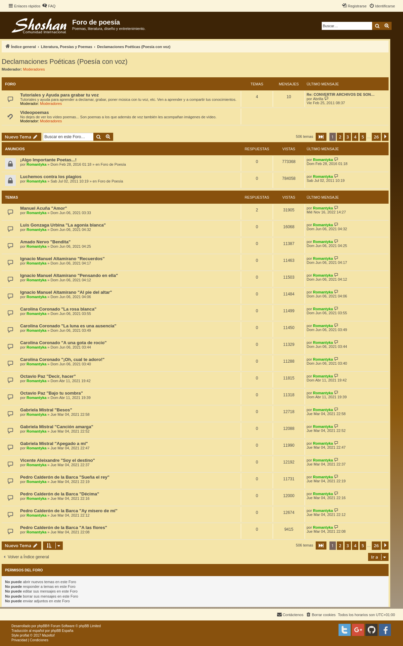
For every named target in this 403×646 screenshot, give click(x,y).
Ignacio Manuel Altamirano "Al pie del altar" (66, 292)
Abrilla (318, 99)
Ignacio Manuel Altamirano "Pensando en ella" (69, 275)
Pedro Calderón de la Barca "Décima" (59, 493)
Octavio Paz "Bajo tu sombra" (51, 393)
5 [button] (363, 137)
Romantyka (36, 164)
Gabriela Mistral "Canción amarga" (56, 426)
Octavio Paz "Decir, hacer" (48, 376)
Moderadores (34, 69)
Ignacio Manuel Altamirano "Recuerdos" (62, 258)
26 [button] (376, 137)
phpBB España (62, 631)
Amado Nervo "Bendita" (45, 241)
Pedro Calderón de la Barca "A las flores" (63, 527)
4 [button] (355, 137)
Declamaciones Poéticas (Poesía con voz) (65, 61)
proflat (24, 635)
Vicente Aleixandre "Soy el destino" (57, 460)
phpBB (42, 626)
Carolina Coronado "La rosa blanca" (58, 309)
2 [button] (340, 137)
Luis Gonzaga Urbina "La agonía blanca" (63, 225)
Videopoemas (34, 112)
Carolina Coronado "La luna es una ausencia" (68, 325)
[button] (321, 137)
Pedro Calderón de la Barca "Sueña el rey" (64, 477)
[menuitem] (48, 6)
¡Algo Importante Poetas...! (48, 159)
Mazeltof (48, 635)
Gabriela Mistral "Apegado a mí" (54, 443)
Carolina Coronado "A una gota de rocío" (63, 342)
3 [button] (348, 137)
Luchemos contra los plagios (50, 176)
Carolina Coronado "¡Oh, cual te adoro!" (62, 359)
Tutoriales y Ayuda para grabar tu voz (59, 94)
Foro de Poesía (113, 164)
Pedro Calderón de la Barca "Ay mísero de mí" (69, 510)
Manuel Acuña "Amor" (43, 208)
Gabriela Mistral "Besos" (46, 409)
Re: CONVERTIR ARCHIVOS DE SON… (341, 94)
